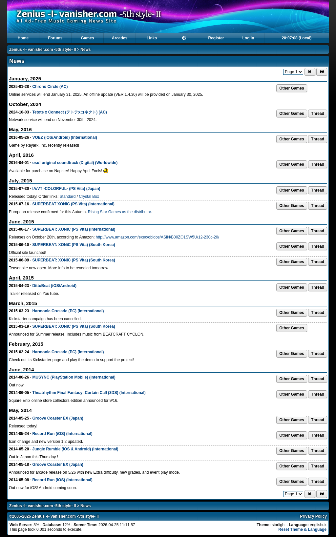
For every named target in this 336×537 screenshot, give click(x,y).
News (85, 49)
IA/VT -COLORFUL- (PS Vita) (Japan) (66, 188)
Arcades (119, 38)
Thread (317, 113)
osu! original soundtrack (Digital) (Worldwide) (74, 162)
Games (87, 38)
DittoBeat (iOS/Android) (54, 285)
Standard (68, 196)
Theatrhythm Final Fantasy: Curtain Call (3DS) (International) (88, 392)
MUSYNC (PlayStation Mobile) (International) (73, 377)
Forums (55, 38)
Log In (248, 38)
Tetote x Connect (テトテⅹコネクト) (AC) (69, 112)
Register (216, 38)
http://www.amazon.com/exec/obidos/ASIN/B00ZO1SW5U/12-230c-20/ (157, 237)
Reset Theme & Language (302, 529)
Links (152, 38)
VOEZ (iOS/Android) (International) (64, 137)
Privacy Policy (313, 516)
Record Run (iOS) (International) (62, 433)
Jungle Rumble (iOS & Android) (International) (75, 449)
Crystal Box (89, 196)
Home (23, 38)
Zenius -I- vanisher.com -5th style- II (42, 49)
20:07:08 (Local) (297, 38)
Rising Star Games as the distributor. (120, 212)
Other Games (291, 88)
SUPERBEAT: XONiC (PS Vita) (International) (73, 229)
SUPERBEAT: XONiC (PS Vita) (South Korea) (73, 244)
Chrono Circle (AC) (50, 86)
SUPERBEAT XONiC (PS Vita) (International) (73, 204)
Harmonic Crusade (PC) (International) (68, 311)
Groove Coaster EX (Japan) (57, 418)
